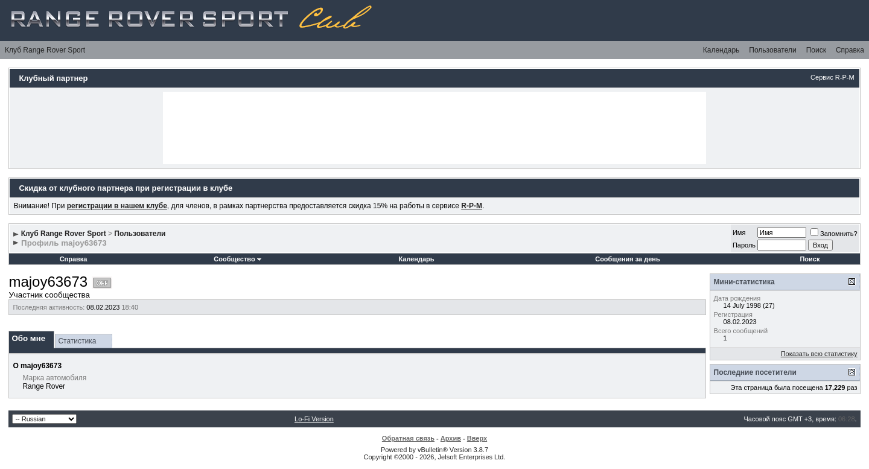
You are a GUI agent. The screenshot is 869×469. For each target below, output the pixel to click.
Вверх (477, 438)
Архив (451, 438)
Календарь (721, 50)
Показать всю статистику (819, 353)
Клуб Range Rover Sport (45, 50)
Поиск (816, 50)
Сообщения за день (627, 259)
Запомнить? (834, 233)
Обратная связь (408, 438)
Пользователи (772, 50)
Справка (850, 50)
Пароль (744, 245)
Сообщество (237, 259)
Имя (739, 232)
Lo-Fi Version (314, 419)
